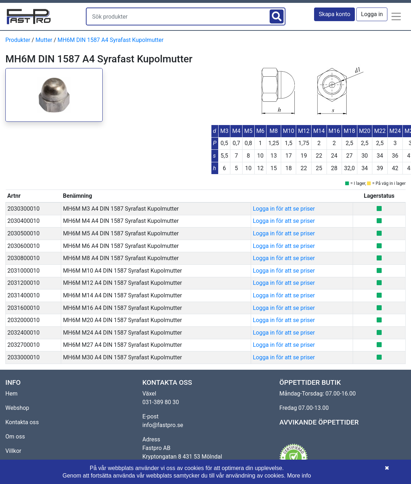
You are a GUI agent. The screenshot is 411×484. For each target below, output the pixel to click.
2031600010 (24, 308)
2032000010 (24, 320)
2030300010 (24, 208)
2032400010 (24, 332)
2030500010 (24, 233)
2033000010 (24, 357)
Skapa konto (334, 14)
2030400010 (24, 220)
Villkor (13, 450)
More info (299, 476)
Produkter (17, 40)
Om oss (15, 436)
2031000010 (24, 270)
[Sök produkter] (177, 16)
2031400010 (24, 295)
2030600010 (24, 246)
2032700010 (24, 344)
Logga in (372, 14)
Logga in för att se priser (284, 208)
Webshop (17, 407)
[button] (396, 16)
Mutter (43, 40)
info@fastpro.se (162, 425)
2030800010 (24, 258)
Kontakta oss (22, 422)
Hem (11, 393)
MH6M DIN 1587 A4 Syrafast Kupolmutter (110, 40)
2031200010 (24, 282)
